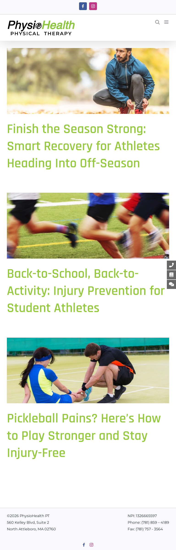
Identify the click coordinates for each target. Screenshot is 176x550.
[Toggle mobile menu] (166, 22)
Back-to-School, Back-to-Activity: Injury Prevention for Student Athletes (86, 291)
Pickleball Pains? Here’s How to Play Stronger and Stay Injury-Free (84, 435)
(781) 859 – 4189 (155, 522)
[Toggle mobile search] (157, 22)
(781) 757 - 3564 (149, 529)
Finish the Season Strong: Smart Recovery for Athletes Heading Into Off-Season (83, 146)
